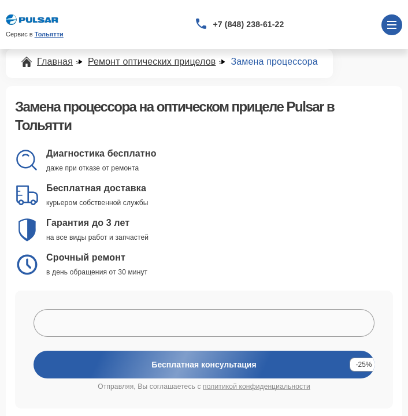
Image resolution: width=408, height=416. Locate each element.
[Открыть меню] (391, 24)
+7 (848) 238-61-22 (248, 24)
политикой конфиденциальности (256, 386)
